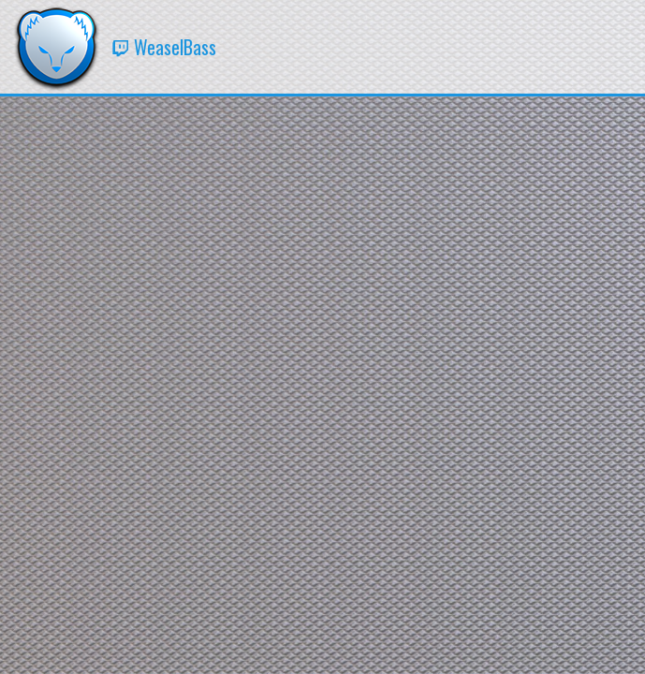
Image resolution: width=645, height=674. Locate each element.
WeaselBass (164, 47)
